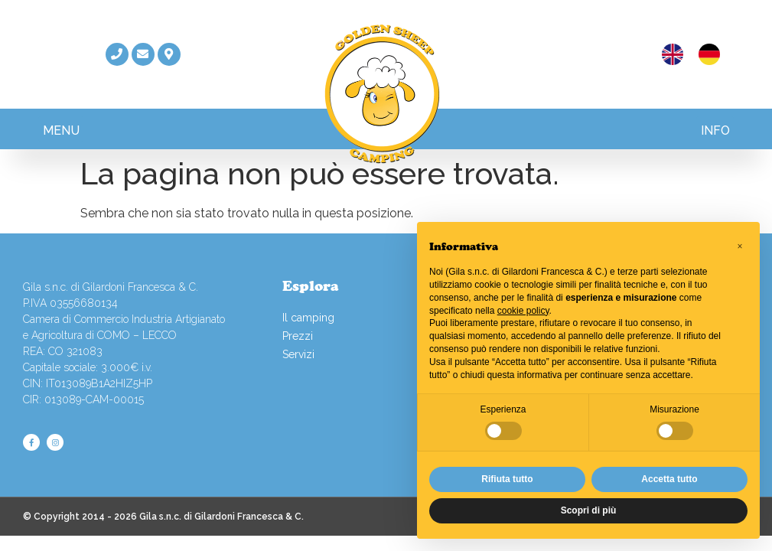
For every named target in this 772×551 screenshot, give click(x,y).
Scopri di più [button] (589, 510)
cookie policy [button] (523, 310)
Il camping (308, 317)
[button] (60, 129)
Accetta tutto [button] (669, 479)
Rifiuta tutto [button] (507, 479)
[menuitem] (672, 55)
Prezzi (297, 336)
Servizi (298, 354)
